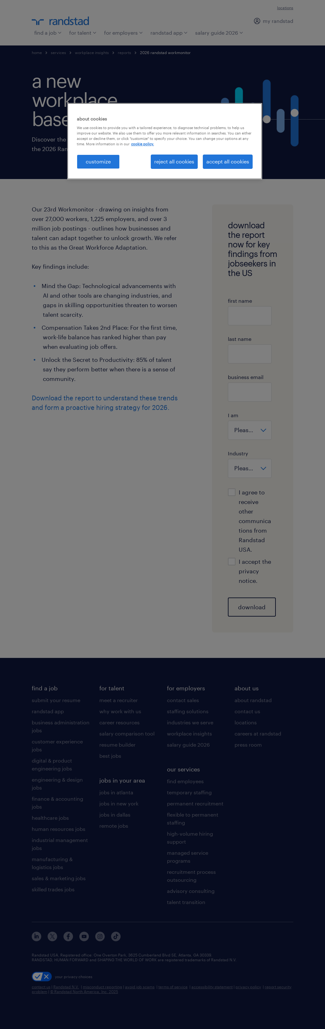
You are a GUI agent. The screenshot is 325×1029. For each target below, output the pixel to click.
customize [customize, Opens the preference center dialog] (98, 161)
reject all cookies (174, 161)
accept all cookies (227, 161)
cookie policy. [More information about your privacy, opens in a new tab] (142, 144)
